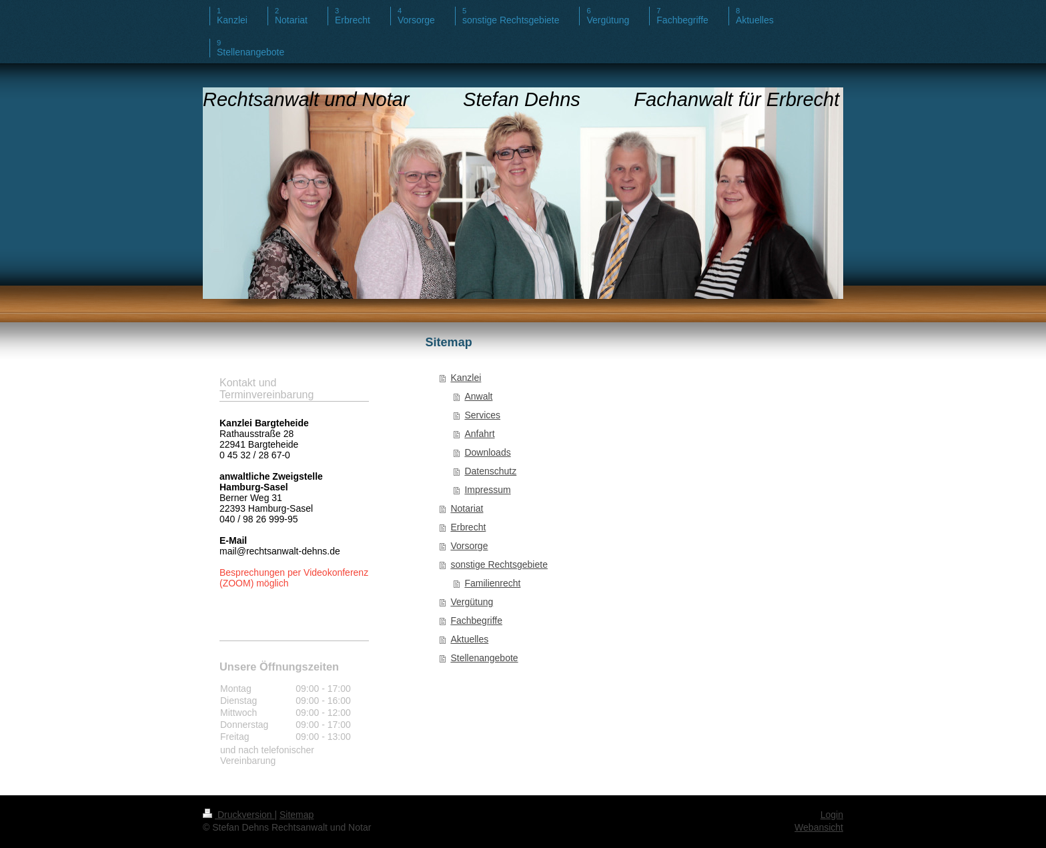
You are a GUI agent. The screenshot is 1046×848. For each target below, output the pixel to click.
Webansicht (819, 827)
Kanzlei (465, 377)
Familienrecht (492, 583)
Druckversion (238, 814)
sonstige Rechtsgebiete (499, 564)
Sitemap (297, 814)
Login (832, 814)
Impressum (487, 489)
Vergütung (471, 601)
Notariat (466, 508)
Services (482, 415)
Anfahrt (479, 433)
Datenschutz (490, 471)
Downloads (487, 452)
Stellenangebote (484, 658)
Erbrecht (468, 527)
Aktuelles (469, 639)
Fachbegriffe (476, 620)
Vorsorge (469, 545)
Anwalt (478, 396)
